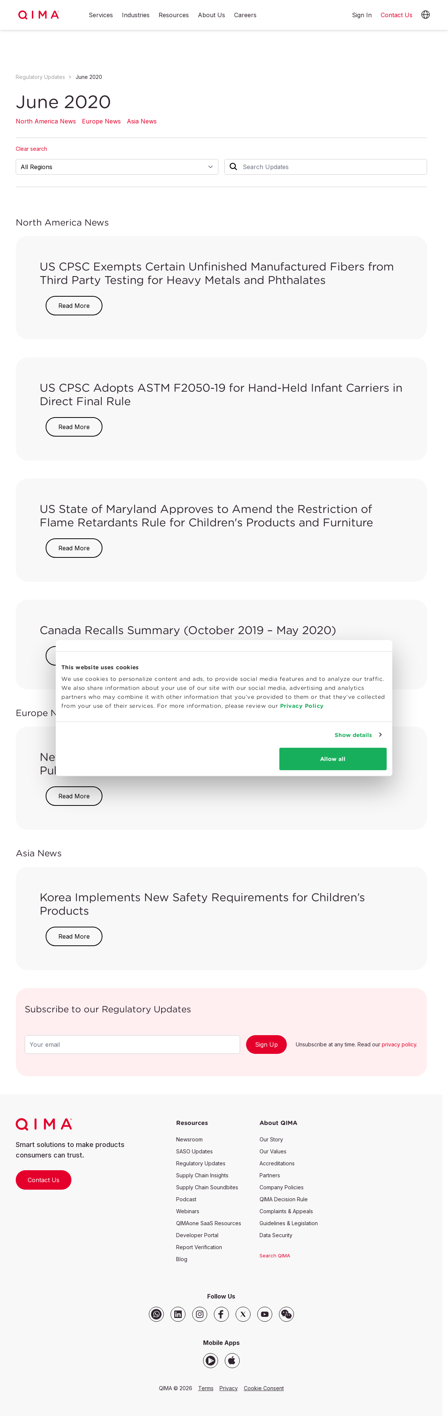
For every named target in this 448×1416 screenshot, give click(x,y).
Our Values (273, 1151)
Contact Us (43, 1180)
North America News (46, 121)
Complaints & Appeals (286, 1211)
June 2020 (89, 77)
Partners (270, 1175)
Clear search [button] (31, 149)
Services (101, 15)
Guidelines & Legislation (289, 1223)
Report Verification (199, 1247)
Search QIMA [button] (275, 1256)
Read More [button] (74, 305)
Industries (136, 15)
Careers (245, 15)
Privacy (229, 1388)
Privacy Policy (302, 705)
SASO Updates (194, 1151)
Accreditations (277, 1163)
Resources (174, 15)
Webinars (187, 1211)
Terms (206, 1388)
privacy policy (399, 1044)
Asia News (142, 121)
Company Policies (282, 1187)
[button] (425, 14)
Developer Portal (197, 1235)
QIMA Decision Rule (284, 1199)
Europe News (101, 121)
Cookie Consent (264, 1388)
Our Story (271, 1139)
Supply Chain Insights (202, 1175)
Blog (181, 1259)
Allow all (333, 758)
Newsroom (189, 1139)
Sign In (362, 15)
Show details (353, 734)
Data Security (276, 1235)
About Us (211, 15)
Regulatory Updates (40, 77)
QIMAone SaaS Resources (208, 1223)
